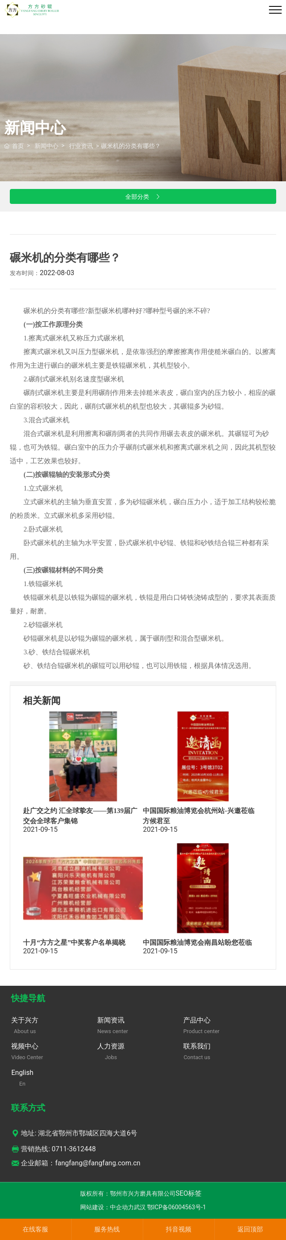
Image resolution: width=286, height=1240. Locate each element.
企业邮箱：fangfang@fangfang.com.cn (75, 1163)
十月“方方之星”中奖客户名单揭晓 (74, 942)
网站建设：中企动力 (107, 1207)
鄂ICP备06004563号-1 (176, 1207)
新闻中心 (46, 145)
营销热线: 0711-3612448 (53, 1149)
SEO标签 (189, 1193)
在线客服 (35, 1229)
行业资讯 (81, 145)
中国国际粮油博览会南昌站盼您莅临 (197, 942)
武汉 (140, 1207)
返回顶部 (250, 1229)
